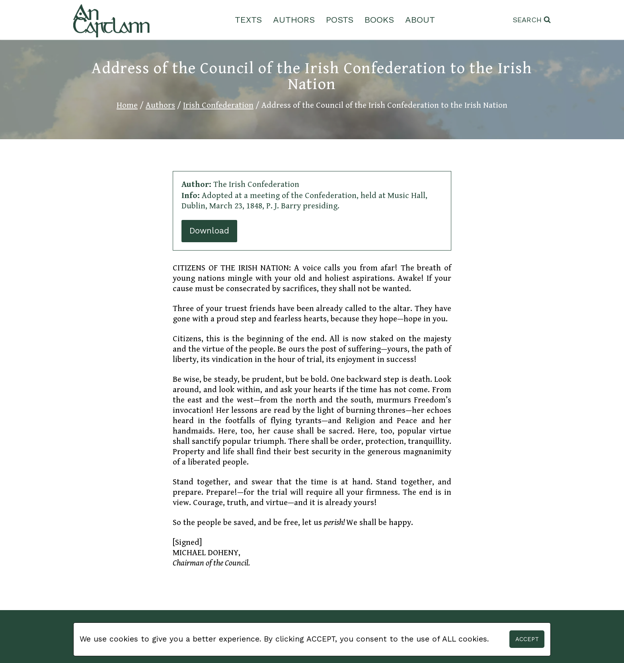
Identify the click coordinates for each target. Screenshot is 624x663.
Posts (339, 20)
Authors (294, 20)
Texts (248, 20)
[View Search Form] (532, 20)
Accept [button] (527, 639)
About (420, 20)
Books (379, 20)
